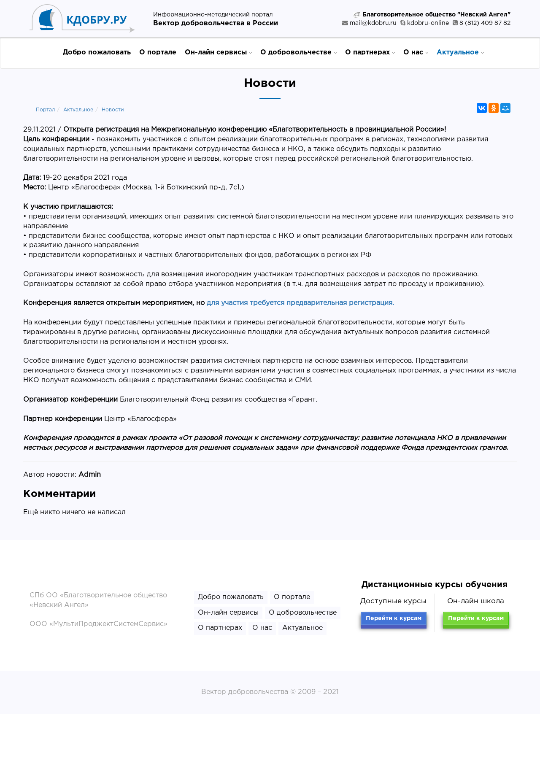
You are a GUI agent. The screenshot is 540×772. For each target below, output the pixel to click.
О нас (415, 52)
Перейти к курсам (393, 618)
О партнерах (370, 52)
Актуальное (460, 52)
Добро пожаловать (97, 52)
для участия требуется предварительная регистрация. (300, 303)
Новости (113, 110)
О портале (157, 52)
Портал (45, 110)
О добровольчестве (298, 52)
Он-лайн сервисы (218, 52)
